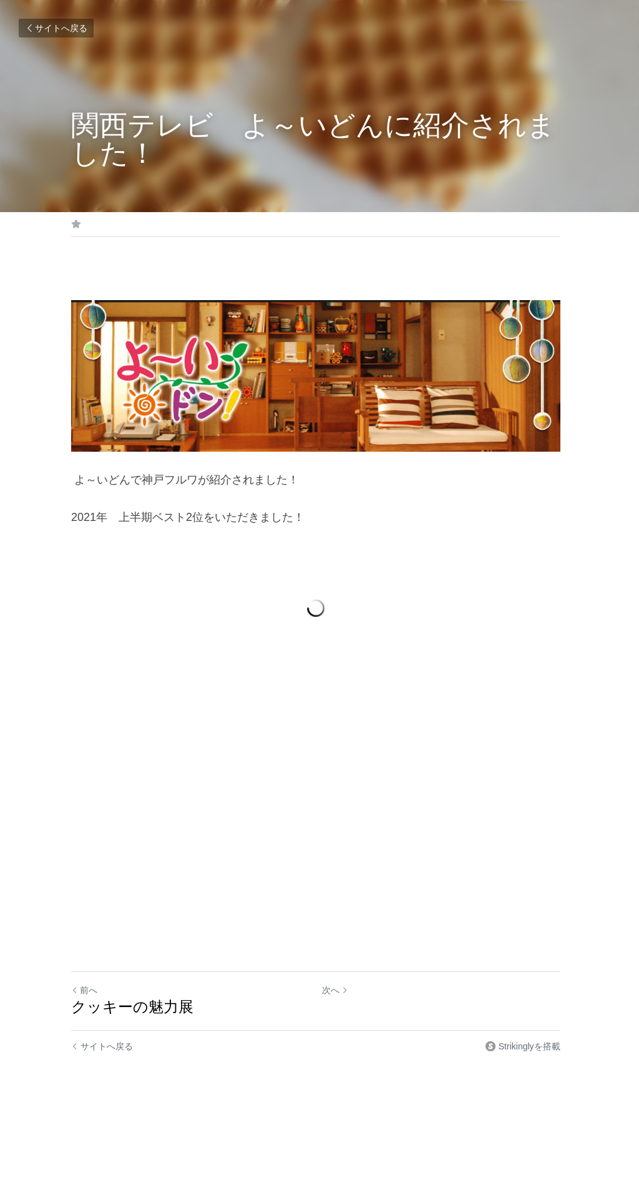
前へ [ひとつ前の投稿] (84, 997)
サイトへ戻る (56, 28)
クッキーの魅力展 (132, 1013)
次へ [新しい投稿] (339, 997)
